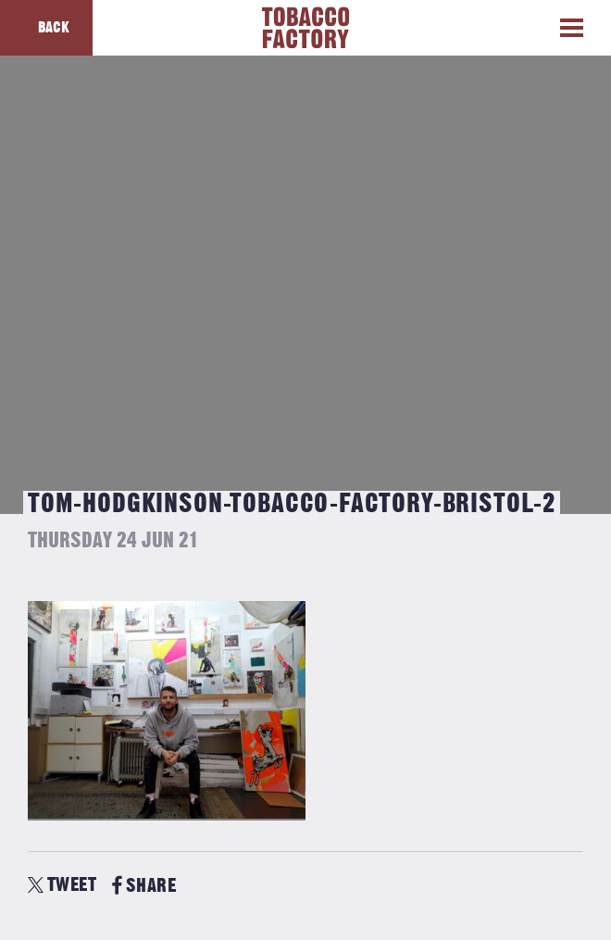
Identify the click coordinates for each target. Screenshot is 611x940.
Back (53, 27)
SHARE (144, 886)
